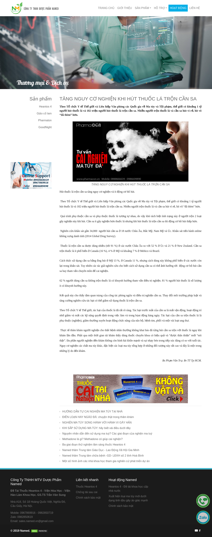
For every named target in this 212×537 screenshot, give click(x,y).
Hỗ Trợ (159, 8)
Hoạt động (178, 8)
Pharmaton (45, 120)
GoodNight (45, 127)
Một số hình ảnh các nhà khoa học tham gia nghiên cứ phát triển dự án (106, 461)
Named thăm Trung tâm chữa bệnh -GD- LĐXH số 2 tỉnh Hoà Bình (103, 455)
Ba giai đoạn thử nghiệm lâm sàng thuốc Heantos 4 (93, 444)
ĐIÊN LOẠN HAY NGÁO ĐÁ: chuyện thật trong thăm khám (98, 417)
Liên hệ (194, 8)
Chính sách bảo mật (88, 497)
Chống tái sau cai (86, 492)
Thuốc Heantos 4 (86, 486)
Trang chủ (106, 8)
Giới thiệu (124, 8)
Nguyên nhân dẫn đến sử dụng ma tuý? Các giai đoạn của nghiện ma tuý (107, 433)
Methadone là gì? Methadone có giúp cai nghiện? (92, 439)
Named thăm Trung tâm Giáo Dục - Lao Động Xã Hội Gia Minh (100, 450)
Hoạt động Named (123, 480)
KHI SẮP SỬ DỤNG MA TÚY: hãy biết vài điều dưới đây (96, 428)
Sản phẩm (142, 8)
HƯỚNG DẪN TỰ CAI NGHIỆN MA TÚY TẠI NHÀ (92, 411)
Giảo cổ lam (44, 113)
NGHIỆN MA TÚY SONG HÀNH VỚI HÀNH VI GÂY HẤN (97, 422)
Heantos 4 (45, 106)
